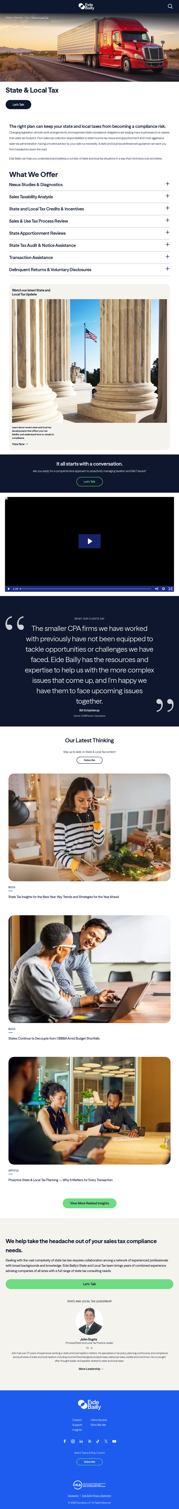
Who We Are (98, 1425)
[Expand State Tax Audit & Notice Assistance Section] (167, 244)
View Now (18, 444)
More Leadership (89, 1369)
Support (77, 1425)
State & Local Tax (40, 17)
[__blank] (91, 1348)
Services (18, 17)
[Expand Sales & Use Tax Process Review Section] (167, 220)
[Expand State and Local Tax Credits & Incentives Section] (167, 208)
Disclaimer (73, 1495)
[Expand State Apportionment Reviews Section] (167, 232)
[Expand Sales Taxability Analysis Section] (167, 196)
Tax (27, 17)
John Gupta (88, 1339)
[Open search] (170, 6)
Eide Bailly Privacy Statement (96, 1495)
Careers (77, 1420)
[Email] (87, 1348)
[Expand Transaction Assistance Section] (167, 256)
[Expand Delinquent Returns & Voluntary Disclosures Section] (167, 269)
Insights (77, 1430)
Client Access (99, 1420)
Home (9, 17)
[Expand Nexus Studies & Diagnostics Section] (167, 184)
